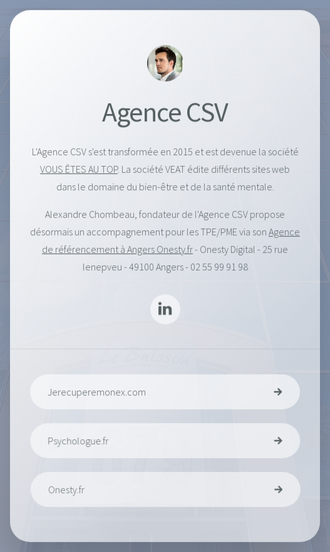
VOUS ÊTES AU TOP (79, 169)
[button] (165, 310)
